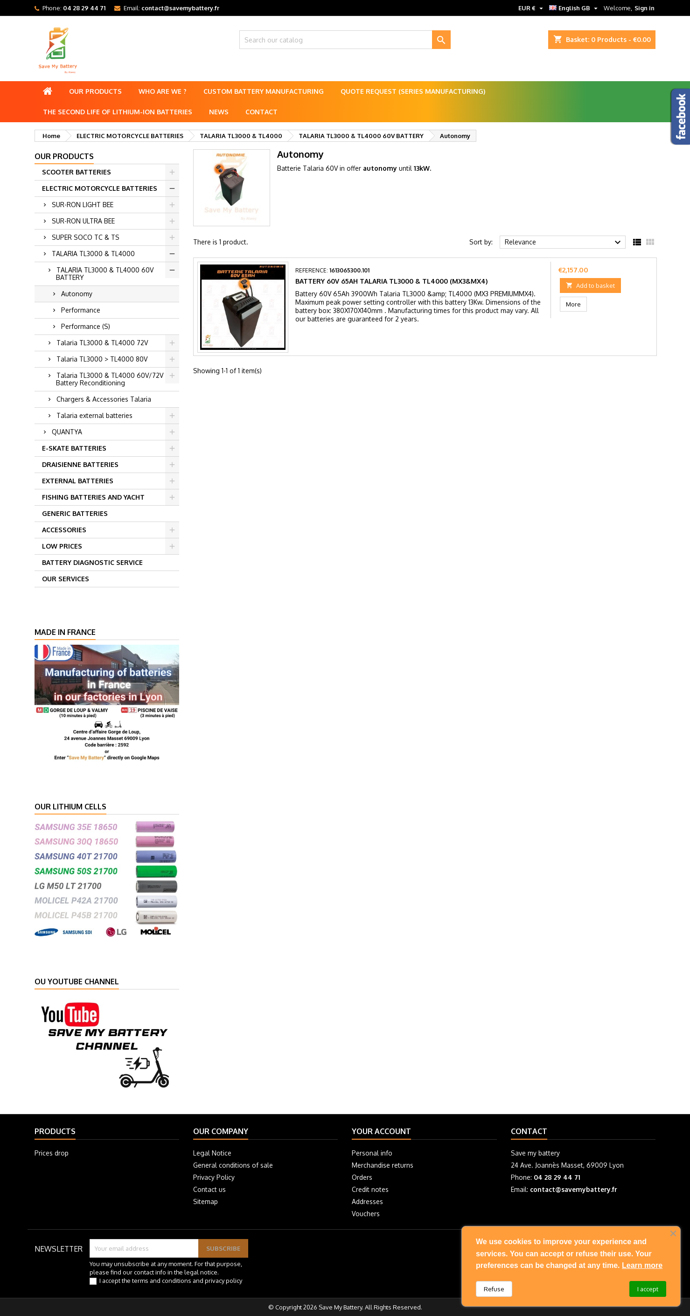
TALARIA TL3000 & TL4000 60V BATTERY (104, 273)
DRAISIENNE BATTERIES (80, 464)
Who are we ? (163, 91)
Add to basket (590, 285)
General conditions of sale (233, 1165)
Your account (381, 1131)
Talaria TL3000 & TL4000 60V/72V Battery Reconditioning (109, 379)
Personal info (372, 1153)
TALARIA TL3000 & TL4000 (93, 254)
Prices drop (52, 1153)
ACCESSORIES (64, 530)
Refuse (494, 1289)
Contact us (209, 1189)
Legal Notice (212, 1153)
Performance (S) (85, 326)
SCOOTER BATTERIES (76, 172)
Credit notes (370, 1189)
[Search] (345, 39)
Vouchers (366, 1214)
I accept (647, 1289)
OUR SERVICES (65, 579)
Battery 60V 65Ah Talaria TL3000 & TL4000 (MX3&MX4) (391, 281)
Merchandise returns (382, 1165)
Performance (80, 310)
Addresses (367, 1201)
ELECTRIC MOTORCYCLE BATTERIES (99, 188)
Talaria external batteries (94, 415)
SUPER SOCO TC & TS (85, 237)
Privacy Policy (214, 1177)
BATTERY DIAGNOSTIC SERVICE (92, 562)
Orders (362, 1177)
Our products (95, 91)
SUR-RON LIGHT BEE (82, 205)
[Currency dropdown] (531, 8)
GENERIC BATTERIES (75, 513)
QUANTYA (67, 432)
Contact (261, 112)
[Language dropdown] (574, 8)
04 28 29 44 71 (84, 8)
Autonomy (76, 294)
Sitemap (205, 1201)
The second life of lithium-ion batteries (117, 112)
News (219, 112)
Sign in (644, 8)
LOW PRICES (62, 546)
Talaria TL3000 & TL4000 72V (102, 343)
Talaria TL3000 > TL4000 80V (101, 359)
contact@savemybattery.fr (180, 8)
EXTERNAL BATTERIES (77, 481)
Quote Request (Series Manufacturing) (413, 91)
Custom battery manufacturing (263, 91)
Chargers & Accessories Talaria (103, 399)
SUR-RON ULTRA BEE (83, 221)
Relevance (564, 242)
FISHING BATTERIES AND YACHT (93, 497)
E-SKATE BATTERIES (74, 448)
